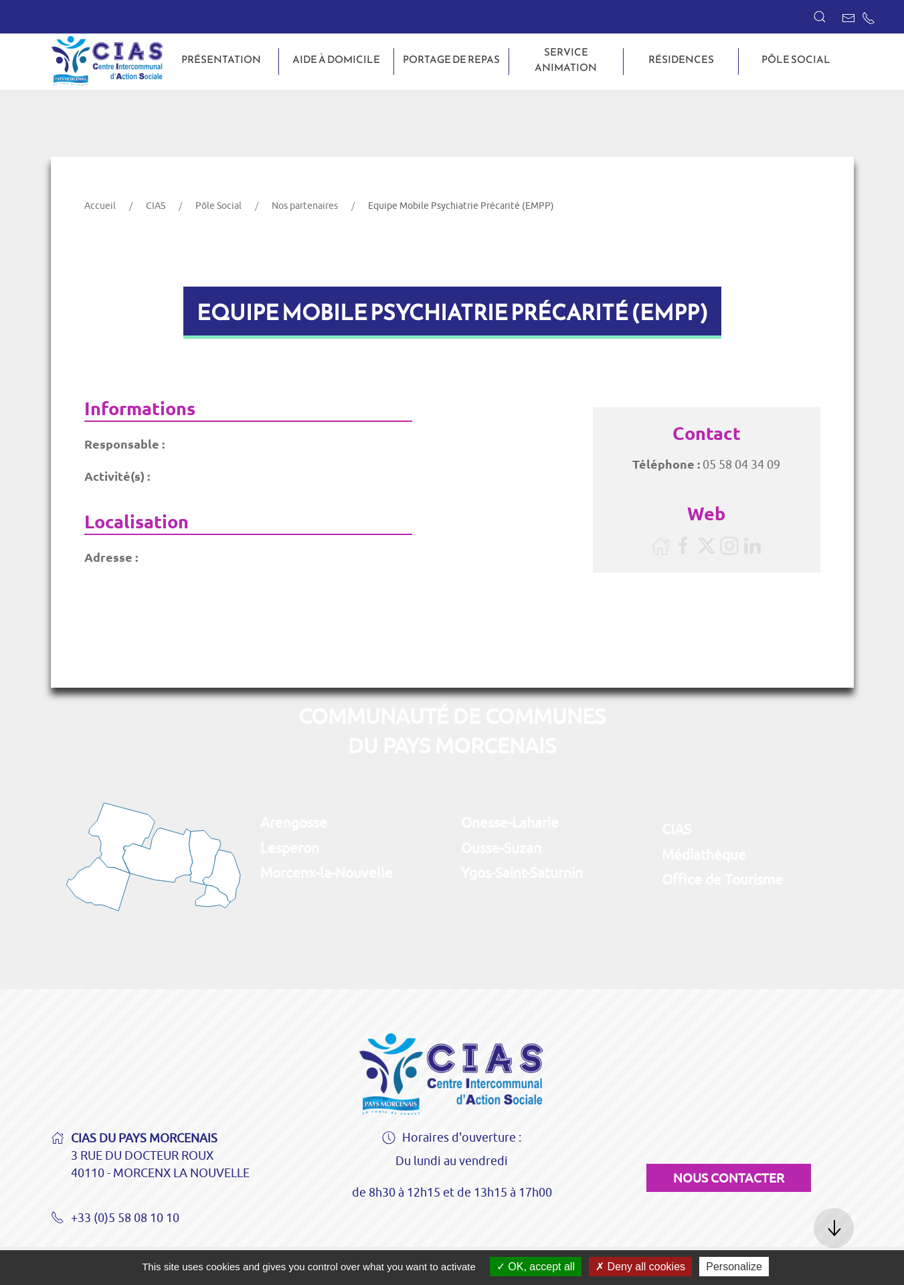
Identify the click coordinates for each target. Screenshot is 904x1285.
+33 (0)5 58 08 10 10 (115, 1219)
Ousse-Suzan (501, 848)
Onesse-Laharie (510, 822)
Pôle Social (795, 59)
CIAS (155, 205)
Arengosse (293, 822)
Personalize (734, 1266)
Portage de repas (451, 59)
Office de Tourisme (722, 879)
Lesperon (289, 848)
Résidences (681, 59)
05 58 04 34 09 (741, 464)
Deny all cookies (640, 1266)
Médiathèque (704, 854)
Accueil (100, 205)
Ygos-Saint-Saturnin (522, 872)
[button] (819, 16)
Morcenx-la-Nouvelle (326, 872)
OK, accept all (535, 1266)
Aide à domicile (336, 59)
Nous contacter (728, 1177)
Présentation (221, 59)
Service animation (566, 60)
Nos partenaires (305, 205)
